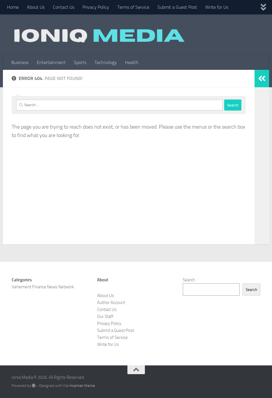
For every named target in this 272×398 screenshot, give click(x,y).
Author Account (111, 302)
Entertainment (51, 62)
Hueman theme (82, 385)
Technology (105, 62)
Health (131, 62)
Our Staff (105, 316)
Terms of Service (133, 7)
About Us (36, 7)
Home (13, 7)
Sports (80, 62)
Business (20, 62)
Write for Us (216, 7)
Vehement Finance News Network (43, 286)
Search (189, 279)
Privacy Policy (96, 7)
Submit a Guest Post (177, 7)
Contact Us (63, 7)
